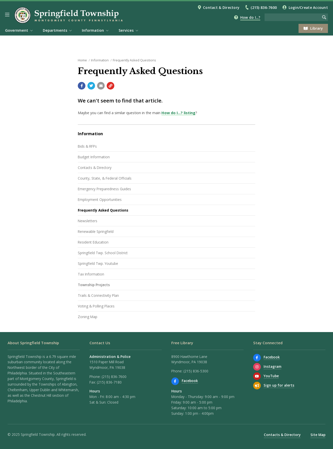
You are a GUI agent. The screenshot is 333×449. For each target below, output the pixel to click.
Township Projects (94, 284)
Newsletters (87, 220)
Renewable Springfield (96, 231)
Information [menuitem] (93, 30)
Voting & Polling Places (96, 306)
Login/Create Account (308, 7)
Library (313, 28)
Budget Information (94, 156)
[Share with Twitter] (91, 86)
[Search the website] (292, 17)
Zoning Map (87, 316)
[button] (7, 15)
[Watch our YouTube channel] (257, 376)
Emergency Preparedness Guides (104, 188)
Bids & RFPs (87, 146)
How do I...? (250, 17)
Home (82, 60)
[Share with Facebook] (81, 86)
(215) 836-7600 (264, 7)
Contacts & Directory (95, 167)
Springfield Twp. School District (103, 252)
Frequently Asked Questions (134, 60)
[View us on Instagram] (257, 367)
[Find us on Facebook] (175, 381)
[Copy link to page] (110, 86)
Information (100, 60)
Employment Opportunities (100, 199)
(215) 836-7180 (109, 382)
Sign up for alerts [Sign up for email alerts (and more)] (279, 385)
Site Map (317, 434)
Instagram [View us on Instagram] (272, 366)
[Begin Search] (324, 17)
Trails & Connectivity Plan (98, 295)
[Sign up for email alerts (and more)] (257, 385)
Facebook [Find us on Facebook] (190, 380)
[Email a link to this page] (101, 86)
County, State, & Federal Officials (105, 178)
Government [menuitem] (16, 30)
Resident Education (93, 242)
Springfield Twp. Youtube (98, 263)
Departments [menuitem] (55, 30)
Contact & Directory (221, 7)
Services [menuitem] (126, 30)
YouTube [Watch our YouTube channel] (271, 375)
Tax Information (91, 274)
